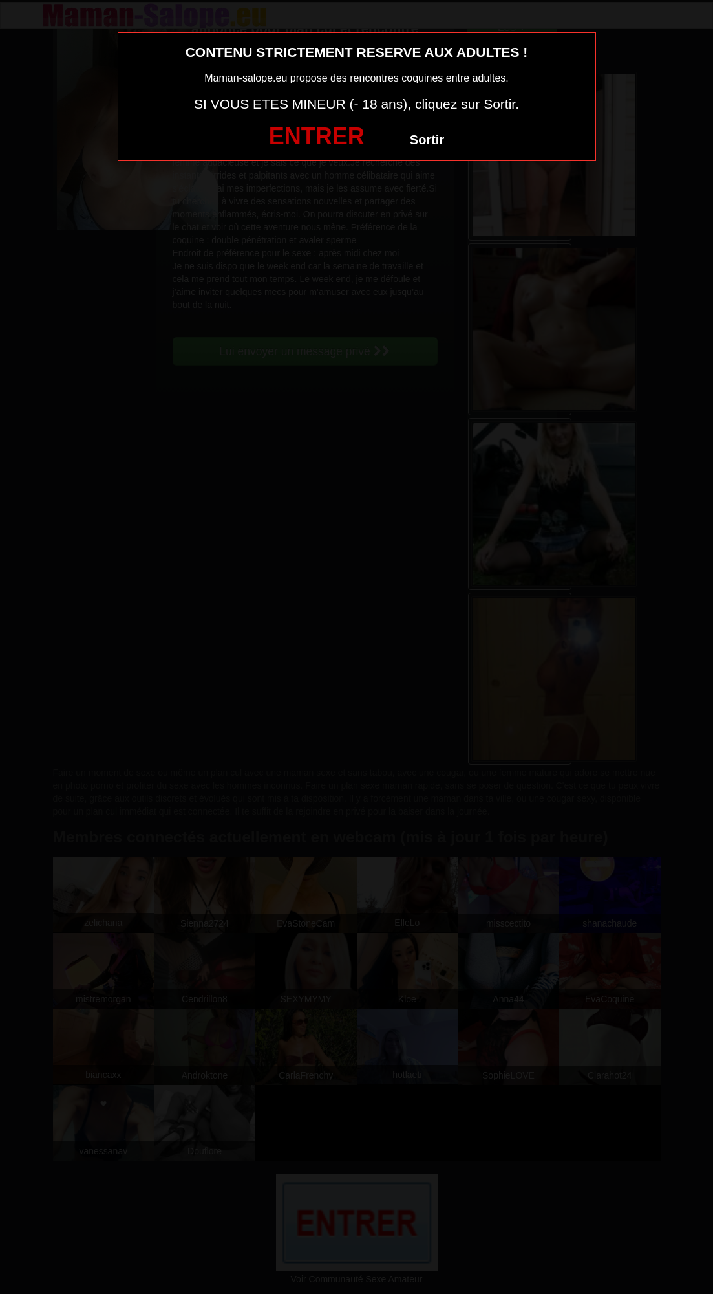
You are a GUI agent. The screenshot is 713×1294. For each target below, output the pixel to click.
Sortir (427, 140)
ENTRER (317, 136)
